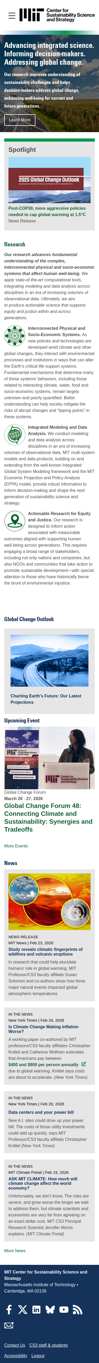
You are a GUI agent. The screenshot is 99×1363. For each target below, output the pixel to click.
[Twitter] (22, 1313)
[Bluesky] (50, 1313)
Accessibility (15, 1356)
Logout (37, 1356)
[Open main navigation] (11, 15)
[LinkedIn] (36, 1313)
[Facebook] (9, 1313)
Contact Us (14, 1345)
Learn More (20, 120)
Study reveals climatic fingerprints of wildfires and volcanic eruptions (45, 951)
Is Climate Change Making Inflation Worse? (43, 1029)
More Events (16, 846)
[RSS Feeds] (77, 1313)
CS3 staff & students (48, 1345)
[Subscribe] (9, 1328)
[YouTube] (64, 1313)
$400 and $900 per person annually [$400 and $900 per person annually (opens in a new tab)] (43, 1064)
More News (15, 1251)
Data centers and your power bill (41, 1112)
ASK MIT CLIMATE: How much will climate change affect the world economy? (42, 1183)
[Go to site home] (57, 15)
